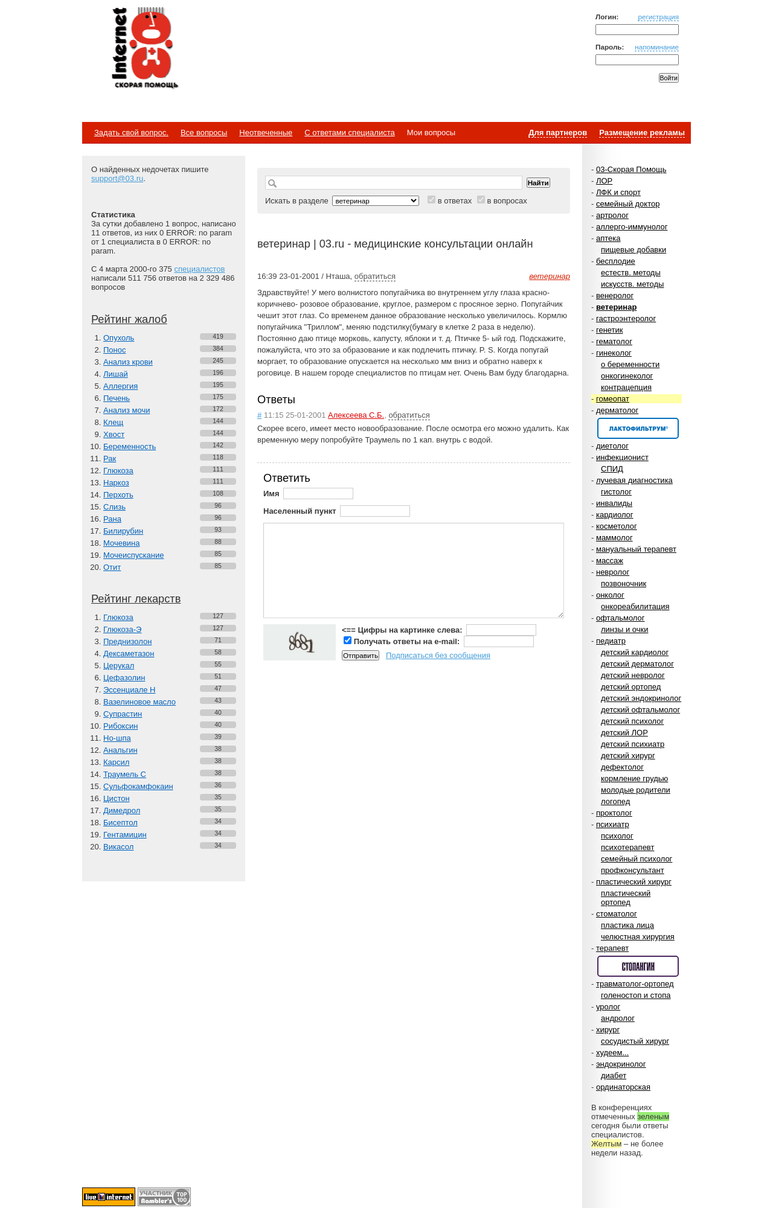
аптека (608, 238)
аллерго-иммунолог (632, 226)
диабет (613, 1075)
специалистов (199, 268)
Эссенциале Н (129, 689)
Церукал (118, 665)
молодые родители (635, 789)
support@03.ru (117, 178)
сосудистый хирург (635, 1041)
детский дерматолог (637, 663)
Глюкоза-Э (122, 629)
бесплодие (615, 261)
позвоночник (623, 583)
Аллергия (120, 386)
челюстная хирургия (638, 936)
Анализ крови (128, 361)
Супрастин (122, 713)
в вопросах (507, 200)
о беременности (630, 364)
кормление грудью (634, 778)
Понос (114, 349)
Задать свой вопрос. (131, 132)
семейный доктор (627, 203)
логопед (615, 801)
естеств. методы (631, 272)
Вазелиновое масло (139, 701)
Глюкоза (118, 470)
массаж (609, 560)
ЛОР (604, 180)
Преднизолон (127, 641)
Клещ (113, 422)
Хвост (113, 434)
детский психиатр (632, 744)
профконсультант (632, 870)
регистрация (658, 17)
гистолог (616, 491)
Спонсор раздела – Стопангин (638, 966)
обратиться (375, 276)
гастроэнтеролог (626, 318)
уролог (608, 1006)
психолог (617, 835)
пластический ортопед (625, 898)
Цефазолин (124, 677)
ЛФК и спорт (618, 192)
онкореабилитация (635, 606)
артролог (612, 215)
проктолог (614, 812)
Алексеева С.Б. (356, 415)
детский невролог (633, 675)
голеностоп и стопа (636, 995)
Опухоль (118, 337)
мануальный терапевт (636, 549)
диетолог (612, 445)
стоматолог (616, 913)
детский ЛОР (624, 732)
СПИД (612, 468)
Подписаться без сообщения (438, 655)
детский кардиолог (635, 652)
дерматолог (617, 410)
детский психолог (632, 721)
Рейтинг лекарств (136, 599)
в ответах (455, 200)
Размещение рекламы (642, 132)
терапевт (612, 948)
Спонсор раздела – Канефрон (638, 428)
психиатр (612, 824)
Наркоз (116, 482)
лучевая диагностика (634, 480)
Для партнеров (557, 132)
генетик (609, 329)
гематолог (614, 341)
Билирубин (123, 530)
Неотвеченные (265, 132)
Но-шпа (117, 738)
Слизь (114, 506)
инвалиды (614, 503)
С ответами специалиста (349, 132)
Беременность (129, 446)
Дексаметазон (128, 653)
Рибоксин (120, 725)
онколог (610, 594)
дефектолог (622, 767)
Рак (109, 458)
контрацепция (626, 387)
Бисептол (120, 822)
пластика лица (627, 925)
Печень (116, 398)
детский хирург (628, 755)
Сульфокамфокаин (138, 786)
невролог (612, 572)
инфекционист (622, 457)
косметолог (616, 526)
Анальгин (120, 750)
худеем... (612, 1052)
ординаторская (623, 1086)
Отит (112, 567)
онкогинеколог (627, 375)
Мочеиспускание (133, 555)
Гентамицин (125, 834)
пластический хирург (634, 881)
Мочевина (121, 543)
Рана (112, 518)
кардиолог (614, 514)
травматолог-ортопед (635, 983)
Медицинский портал (144, 49)
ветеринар (616, 307)
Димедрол (121, 810)
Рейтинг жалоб (129, 319)
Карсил (116, 762)
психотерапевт (627, 847)
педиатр (611, 640)
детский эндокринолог (641, 698)
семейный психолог (636, 858)
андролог (618, 1018)
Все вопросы (204, 132)
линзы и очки (624, 629)
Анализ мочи (126, 410)
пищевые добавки (633, 249)
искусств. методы (632, 284)
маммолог (614, 537)
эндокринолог (621, 1064)
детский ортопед (631, 686)
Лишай (115, 374)
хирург (608, 1029)
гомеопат (612, 398)
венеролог (614, 295)
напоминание (657, 47)
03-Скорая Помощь (631, 169)
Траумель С (124, 774)
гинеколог (614, 352)
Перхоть (118, 494)
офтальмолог (620, 617)
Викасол (118, 846)
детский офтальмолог (640, 709)
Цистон (116, 798)
